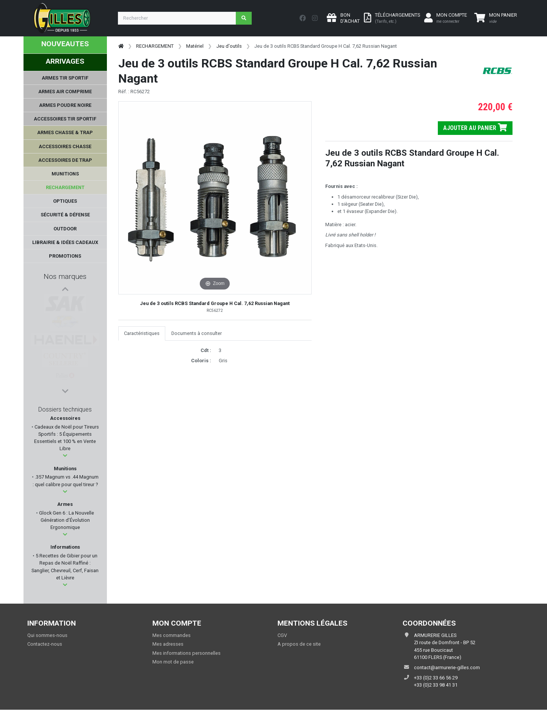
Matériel (195, 46)
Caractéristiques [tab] (142, 333)
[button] (65, 455)
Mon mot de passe (173, 662)
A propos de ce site (299, 644)
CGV (282, 635)
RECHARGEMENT (155, 46)
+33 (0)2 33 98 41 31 (436, 685)
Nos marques (65, 276)
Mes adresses (167, 644)
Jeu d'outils (229, 46)
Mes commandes (171, 635)
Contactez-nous (44, 644)
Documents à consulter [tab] (196, 333)
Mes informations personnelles (186, 653)
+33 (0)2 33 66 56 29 (436, 678)
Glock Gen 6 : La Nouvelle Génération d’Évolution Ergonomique (66, 520)
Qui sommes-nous (47, 635)
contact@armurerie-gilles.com (447, 667)
